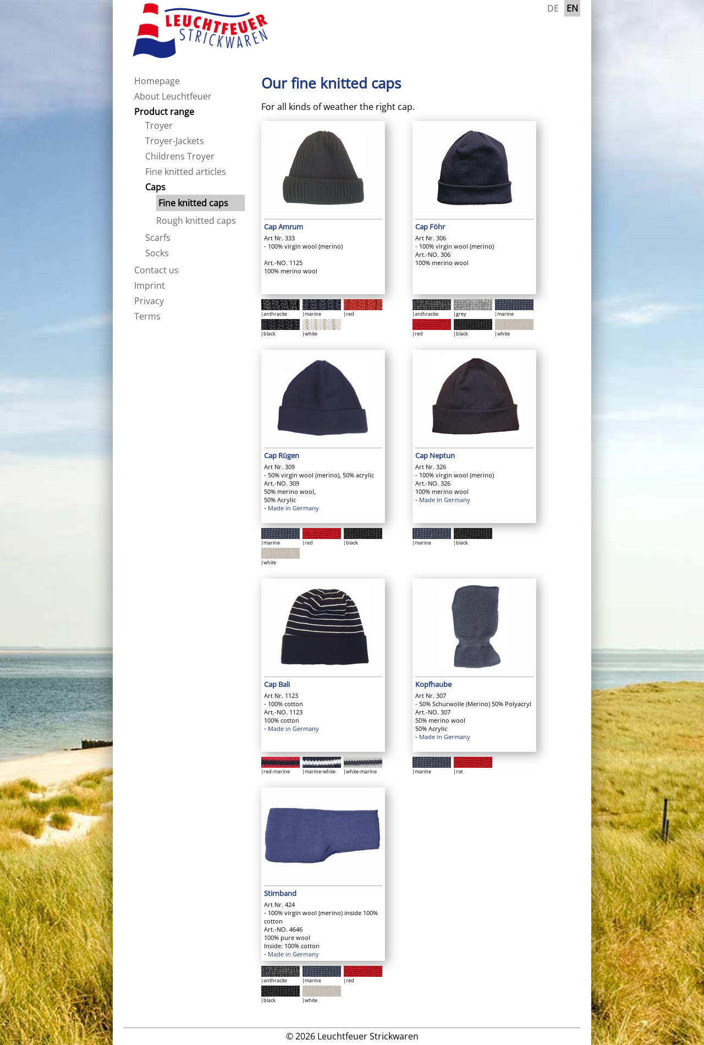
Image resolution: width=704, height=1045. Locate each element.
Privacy (149, 301)
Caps (155, 187)
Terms (147, 316)
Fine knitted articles (185, 172)
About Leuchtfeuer (173, 96)
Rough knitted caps (196, 221)
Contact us (156, 270)
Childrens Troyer (180, 156)
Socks (157, 253)
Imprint (149, 285)
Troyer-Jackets (174, 141)
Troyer (159, 125)
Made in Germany (293, 508)
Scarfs (157, 238)
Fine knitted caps (193, 203)
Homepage (157, 81)
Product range (164, 112)
